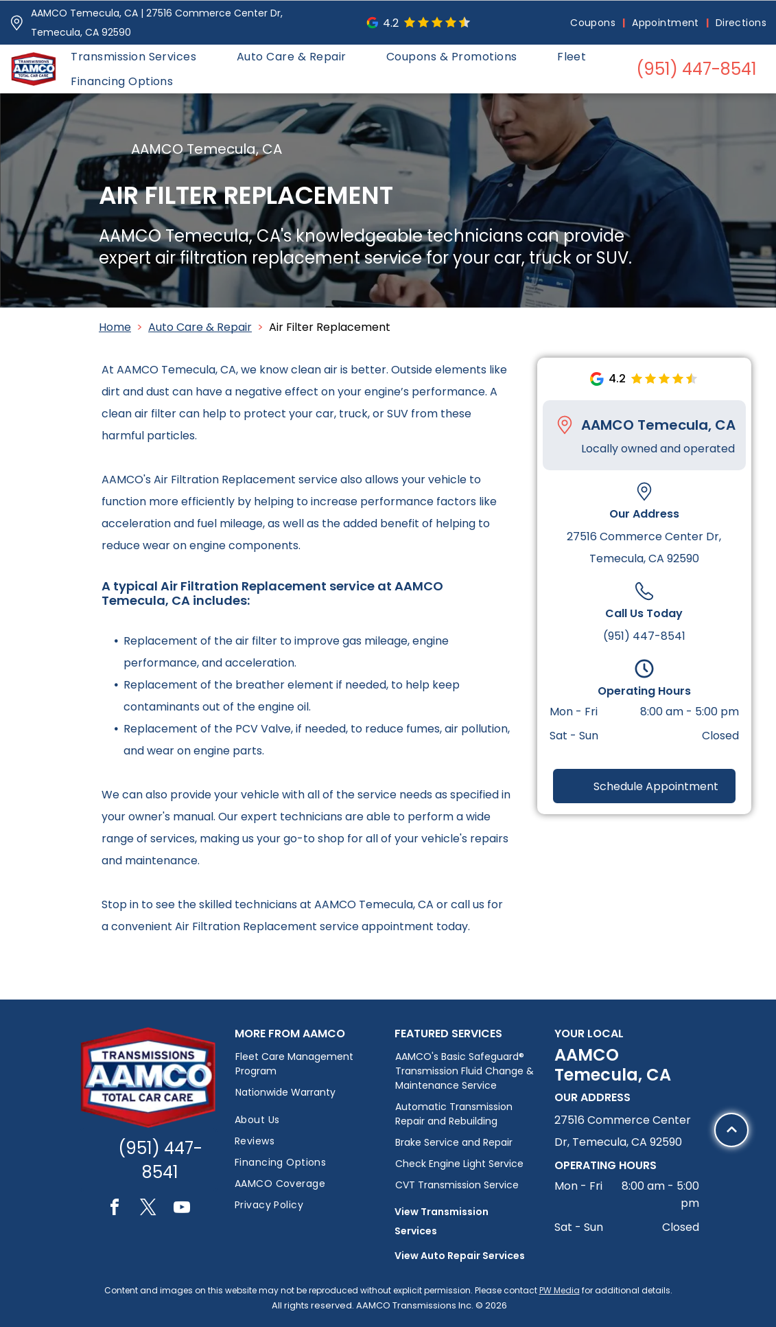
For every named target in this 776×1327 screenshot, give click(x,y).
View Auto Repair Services (460, 1255)
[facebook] (114, 1209)
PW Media (559, 1290)
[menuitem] (594, 23)
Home (115, 327)
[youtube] (182, 1209)
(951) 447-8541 (644, 636)
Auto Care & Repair (200, 327)
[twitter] (148, 1209)
